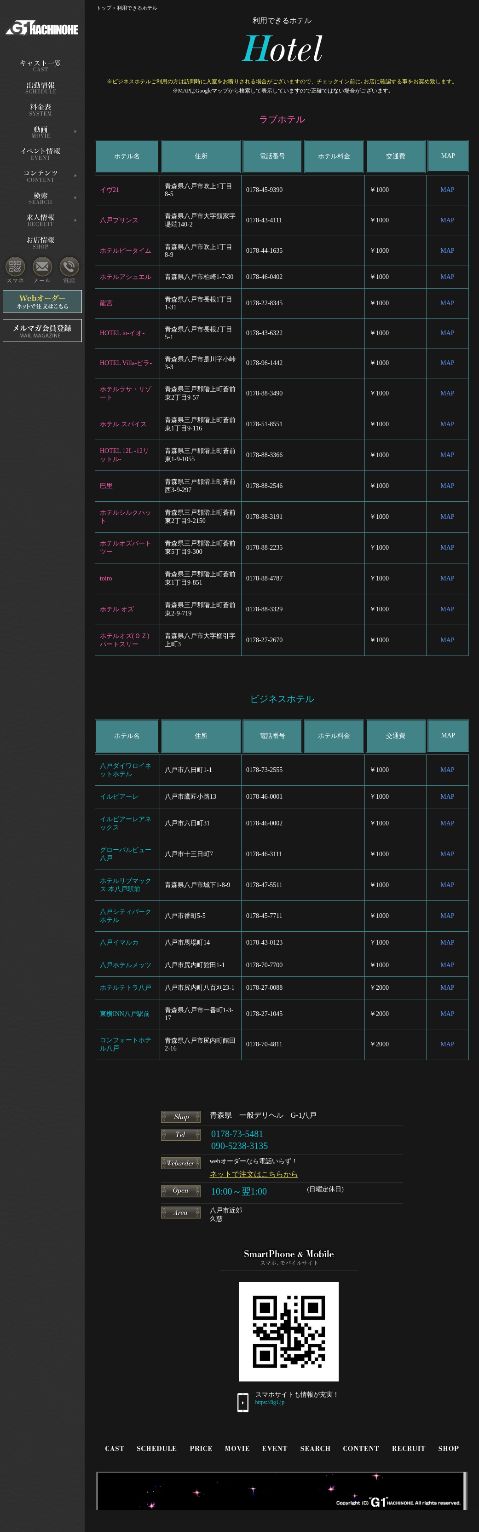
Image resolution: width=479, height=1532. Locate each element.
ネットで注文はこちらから (254, 1174)
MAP (447, 189)
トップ (103, 8)
